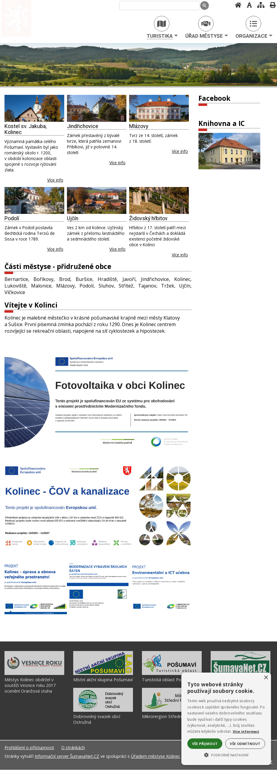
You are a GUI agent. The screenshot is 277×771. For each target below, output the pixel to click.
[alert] (226, 719)
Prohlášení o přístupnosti (29, 749)
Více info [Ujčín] (117, 249)
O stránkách (73, 749)
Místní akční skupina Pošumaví (103, 681)
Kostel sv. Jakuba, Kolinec (25, 129)
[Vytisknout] (270, 5)
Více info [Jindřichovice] (117, 162)
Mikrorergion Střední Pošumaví (172, 717)
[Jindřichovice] (97, 108)
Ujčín (72, 218)
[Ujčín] (97, 200)
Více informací (246, 731)
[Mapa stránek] (259, 5)
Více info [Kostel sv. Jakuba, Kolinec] (55, 180)
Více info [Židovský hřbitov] (180, 255)
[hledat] (158, 5)
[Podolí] (34, 200)
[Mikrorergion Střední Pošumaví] (172, 711)
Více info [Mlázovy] (180, 151)
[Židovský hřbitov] (159, 200)
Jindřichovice (82, 126)
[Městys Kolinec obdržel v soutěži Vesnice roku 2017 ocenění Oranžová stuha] (34, 674)
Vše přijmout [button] (205, 743)
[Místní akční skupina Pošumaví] (103, 674)
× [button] (266, 678)
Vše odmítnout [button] (245, 743)
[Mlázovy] (159, 108)
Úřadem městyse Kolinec (155, 757)
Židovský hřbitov (148, 218)
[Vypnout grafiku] (247, 5)
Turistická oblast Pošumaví (168, 681)
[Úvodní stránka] (236, 5)
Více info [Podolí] (55, 249)
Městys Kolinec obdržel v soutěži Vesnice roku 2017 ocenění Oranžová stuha (30, 686)
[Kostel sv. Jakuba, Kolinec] (34, 108)
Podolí (11, 218)
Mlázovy (138, 126)
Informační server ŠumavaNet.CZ (67, 757)
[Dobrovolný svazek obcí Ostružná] (103, 711)
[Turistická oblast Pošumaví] (172, 674)
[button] (226, 754)
